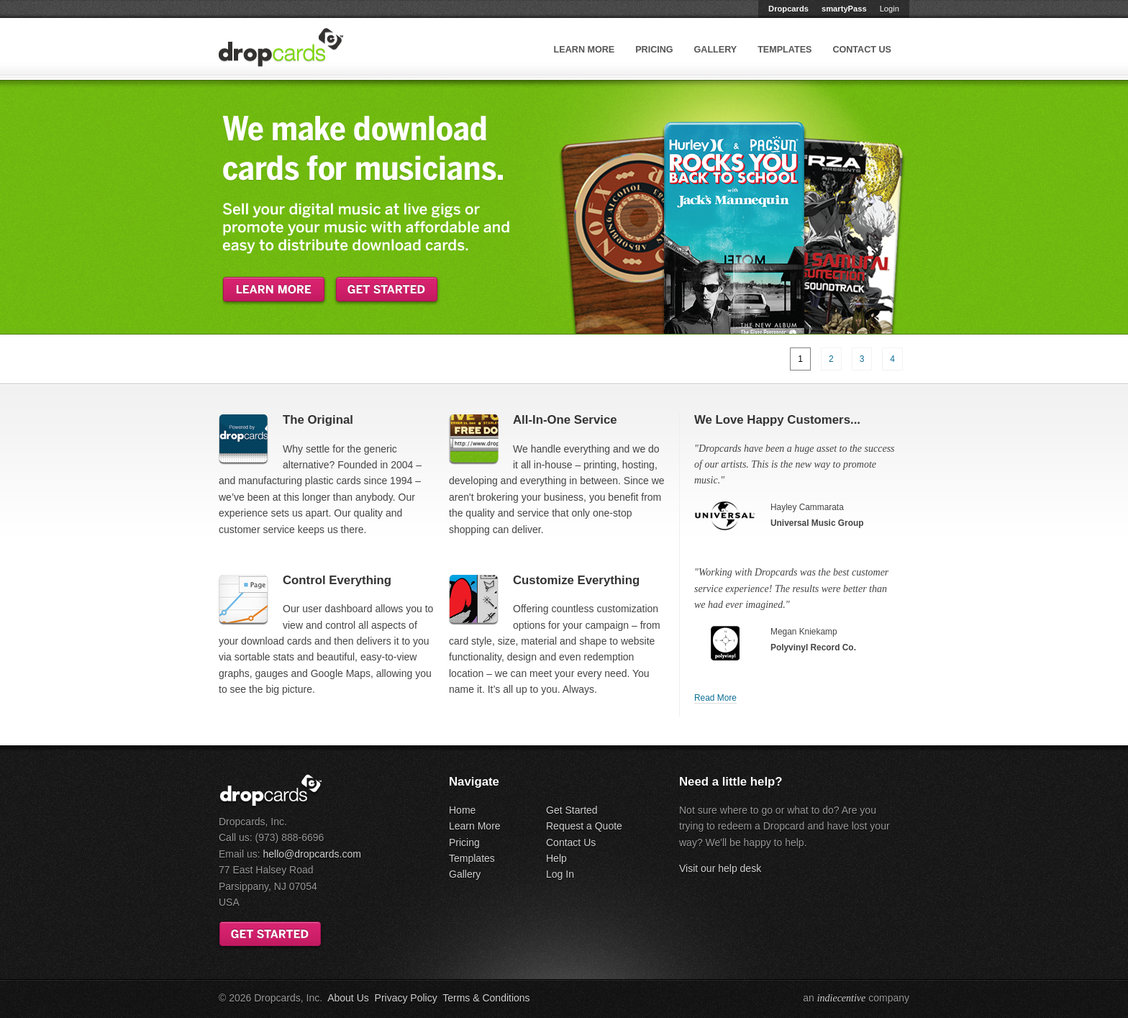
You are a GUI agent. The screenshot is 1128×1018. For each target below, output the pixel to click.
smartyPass (844, 8)
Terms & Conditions (485, 998)
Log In (560, 874)
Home (462, 810)
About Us (348, 998)
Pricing (654, 50)
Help (556, 858)
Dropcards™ (281, 47)
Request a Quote (584, 826)
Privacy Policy (406, 998)
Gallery (715, 50)
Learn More (584, 50)
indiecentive (841, 998)
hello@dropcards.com (311, 854)
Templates (784, 50)
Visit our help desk (720, 868)
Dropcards (788, 8)
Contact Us (861, 50)
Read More (715, 698)
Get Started (572, 810)
